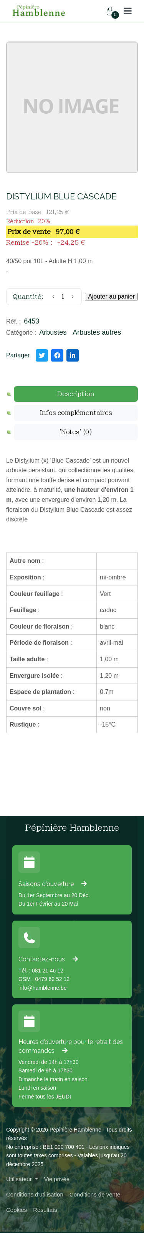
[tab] (76, 394)
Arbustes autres (97, 332)
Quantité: (28, 296)
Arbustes (52, 332)
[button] (128, 10)
